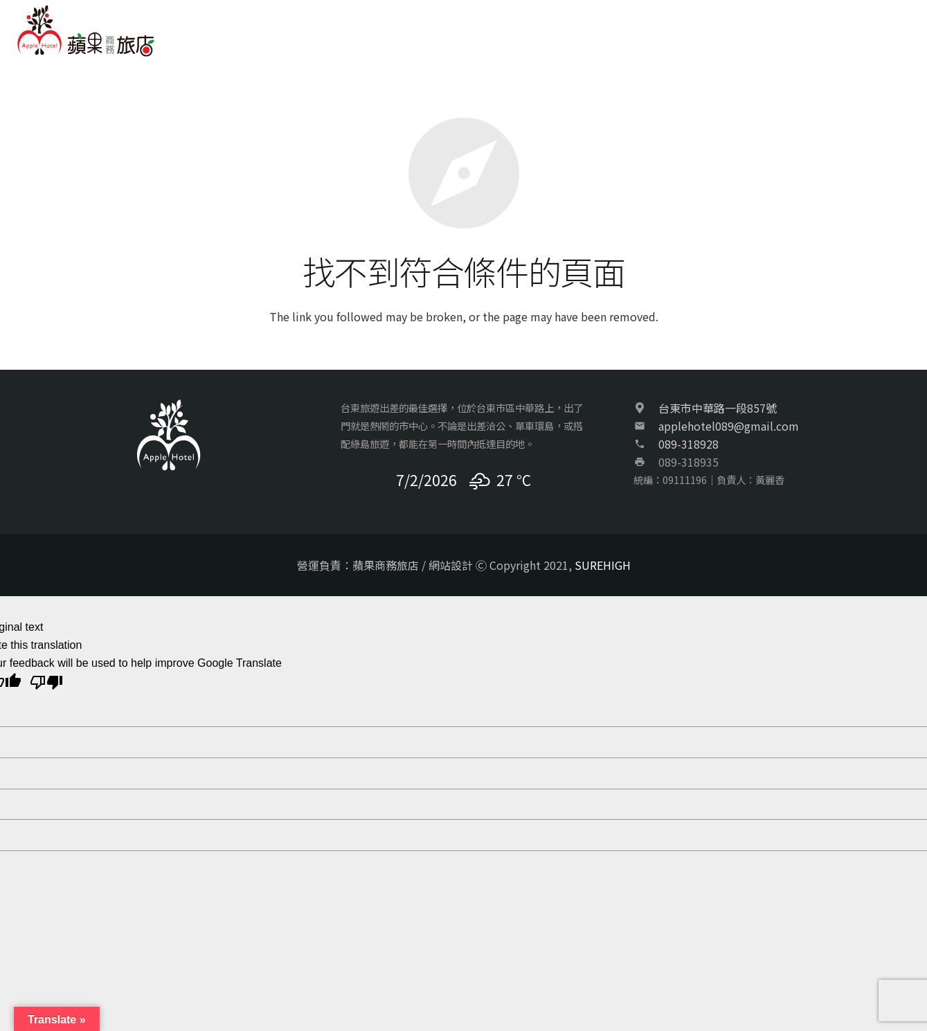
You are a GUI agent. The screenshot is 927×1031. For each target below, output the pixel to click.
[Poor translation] (46, 684)
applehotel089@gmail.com (728, 426)
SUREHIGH (603, 565)
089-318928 (688, 444)
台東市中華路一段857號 (717, 408)
